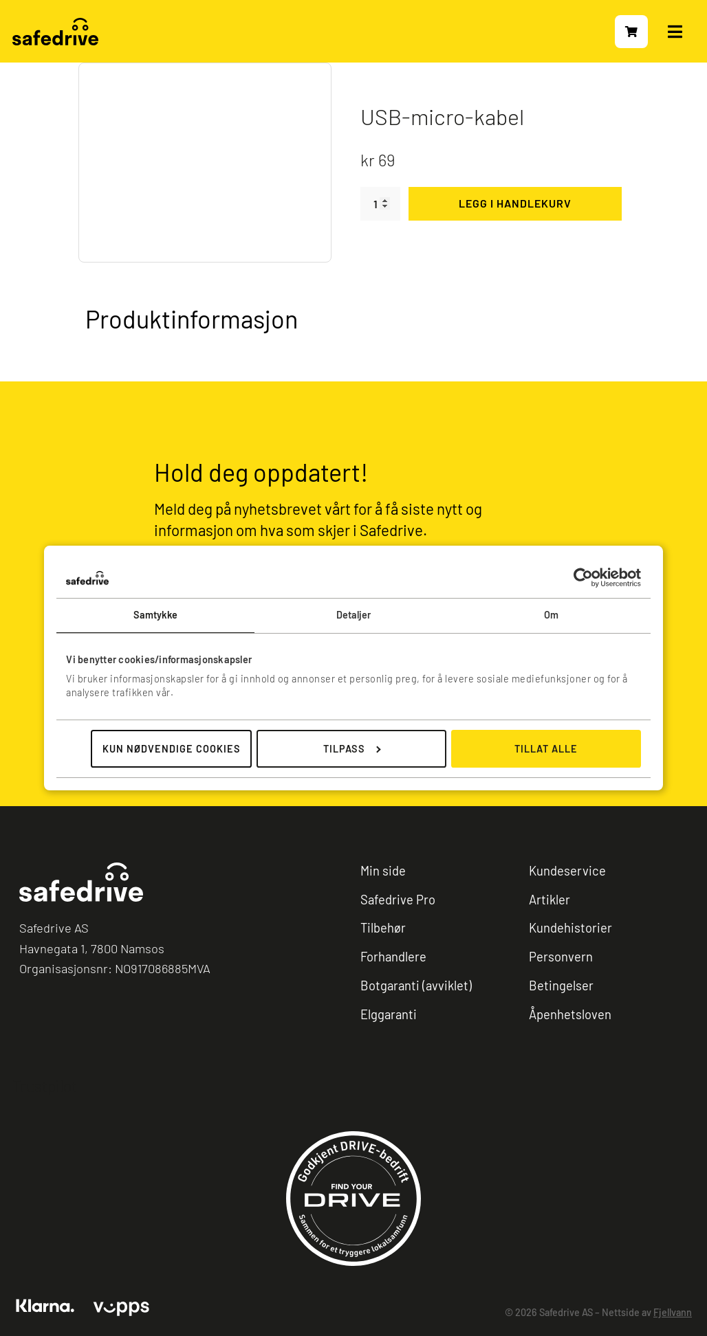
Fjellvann (672, 1313)
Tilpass (352, 749)
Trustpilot (44, 1086)
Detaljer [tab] (353, 615)
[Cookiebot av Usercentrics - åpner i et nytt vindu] (581, 578)
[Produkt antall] (380, 204)
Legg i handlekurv (515, 203)
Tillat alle (546, 749)
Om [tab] (551, 615)
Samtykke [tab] (155, 615)
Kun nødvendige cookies (171, 749)
